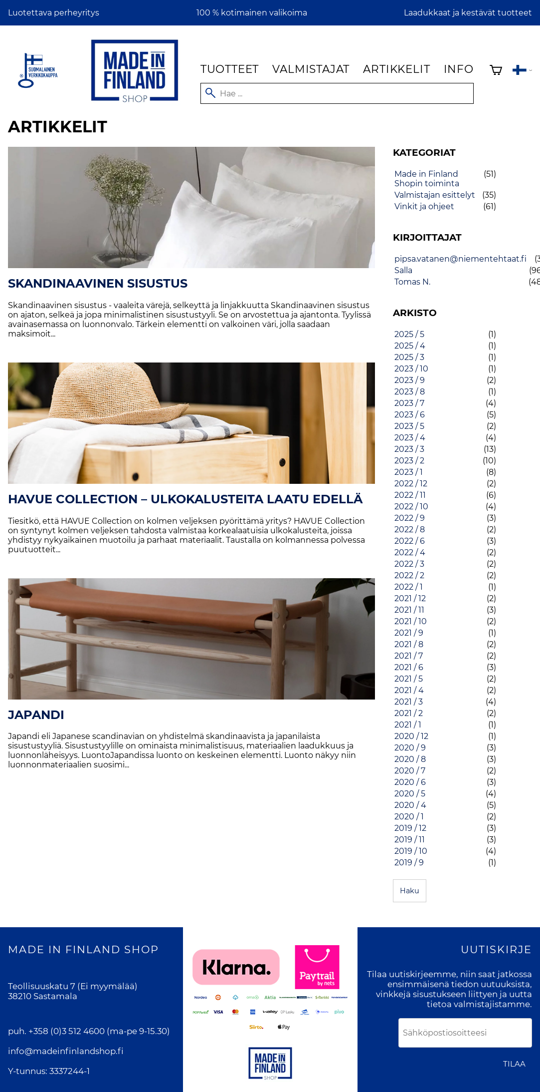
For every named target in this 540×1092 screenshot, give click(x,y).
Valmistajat (311, 68)
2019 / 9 (409, 862)
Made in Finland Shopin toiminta (426, 178)
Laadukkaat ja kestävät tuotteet (468, 12)
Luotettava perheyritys (53, 12)
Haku (409, 890)
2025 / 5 (409, 334)
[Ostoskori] (496, 71)
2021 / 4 (409, 690)
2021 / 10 (410, 621)
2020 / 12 (411, 736)
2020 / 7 (409, 770)
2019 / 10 (410, 851)
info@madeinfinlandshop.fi (66, 1051)
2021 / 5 (408, 679)
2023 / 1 (408, 472)
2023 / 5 (409, 426)
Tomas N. (412, 282)
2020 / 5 (409, 793)
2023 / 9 (409, 380)
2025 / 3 (409, 357)
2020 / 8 (410, 759)
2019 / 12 (410, 828)
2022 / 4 (409, 552)
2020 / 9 (410, 747)
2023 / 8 (409, 391)
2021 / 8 (408, 644)
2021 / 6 (408, 667)
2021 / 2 (408, 713)
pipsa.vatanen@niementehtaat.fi (460, 259)
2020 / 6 (410, 782)
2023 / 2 (409, 460)
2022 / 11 (410, 495)
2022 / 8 (409, 529)
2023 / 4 (409, 437)
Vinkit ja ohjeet (424, 206)
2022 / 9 (409, 518)
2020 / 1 (409, 816)
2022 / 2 (409, 575)
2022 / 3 (409, 564)
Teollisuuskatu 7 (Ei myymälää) (73, 986)
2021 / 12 (410, 598)
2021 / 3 (408, 702)
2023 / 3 (409, 449)
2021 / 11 (409, 610)
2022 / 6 (409, 541)
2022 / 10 (411, 506)
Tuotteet (229, 68)
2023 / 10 (411, 368)
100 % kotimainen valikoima (251, 12)
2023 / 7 (409, 403)
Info (459, 68)
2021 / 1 (407, 724)
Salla (403, 270)
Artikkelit (396, 68)
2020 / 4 (410, 805)
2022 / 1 (408, 587)
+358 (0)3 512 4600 (66, 1031)
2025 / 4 (409, 346)
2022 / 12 (410, 483)
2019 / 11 (409, 839)
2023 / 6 (409, 414)
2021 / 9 (408, 633)
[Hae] (337, 93)
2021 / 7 (408, 656)
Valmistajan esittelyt (434, 195)
